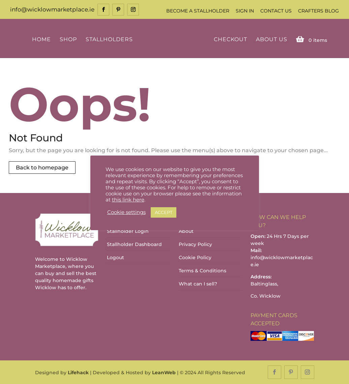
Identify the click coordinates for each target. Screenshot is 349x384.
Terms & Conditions (202, 271)
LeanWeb (164, 372)
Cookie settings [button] (126, 212)
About (186, 231)
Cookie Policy (195, 257)
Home (41, 40)
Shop (68, 40)
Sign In (245, 11)
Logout (115, 257)
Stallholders (109, 40)
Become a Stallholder (197, 11)
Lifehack (78, 372)
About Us (271, 40)
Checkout (230, 40)
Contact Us (276, 11)
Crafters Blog (318, 11)
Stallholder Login (128, 231)
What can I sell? (198, 284)
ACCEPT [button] (163, 212)
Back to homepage (42, 167)
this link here (128, 200)
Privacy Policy (195, 244)
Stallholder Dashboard (134, 244)
